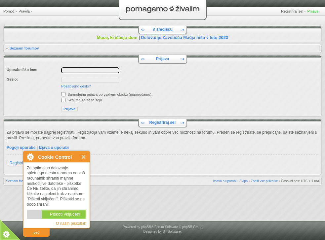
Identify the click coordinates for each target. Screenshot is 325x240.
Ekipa (243, 181)
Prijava (312, 11)
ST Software (172, 231)
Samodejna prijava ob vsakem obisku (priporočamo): (106, 94)
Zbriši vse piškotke (264, 181)
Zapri (84, 157)
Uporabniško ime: (22, 70)
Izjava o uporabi (54, 147)
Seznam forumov (24, 48)
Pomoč (9, 11)
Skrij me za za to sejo (81, 100)
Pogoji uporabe (21, 147)
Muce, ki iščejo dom (117, 37)
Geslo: (12, 79)
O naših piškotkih (71, 223)
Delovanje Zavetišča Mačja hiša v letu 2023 (184, 37)
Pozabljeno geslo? (76, 86)
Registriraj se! (292, 11)
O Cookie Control (30, 156)
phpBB (146, 227)
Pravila (24, 11)
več (36, 232)
